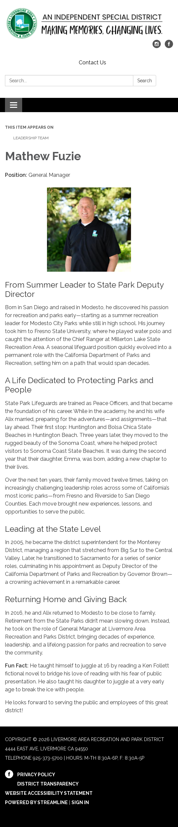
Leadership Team (31, 138)
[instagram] (157, 46)
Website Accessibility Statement (49, 793)
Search (144, 80)
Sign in (80, 802)
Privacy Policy (36, 774)
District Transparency (48, 784)
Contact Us (92, 62)
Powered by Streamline (36, 802)
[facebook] (169, 46)
